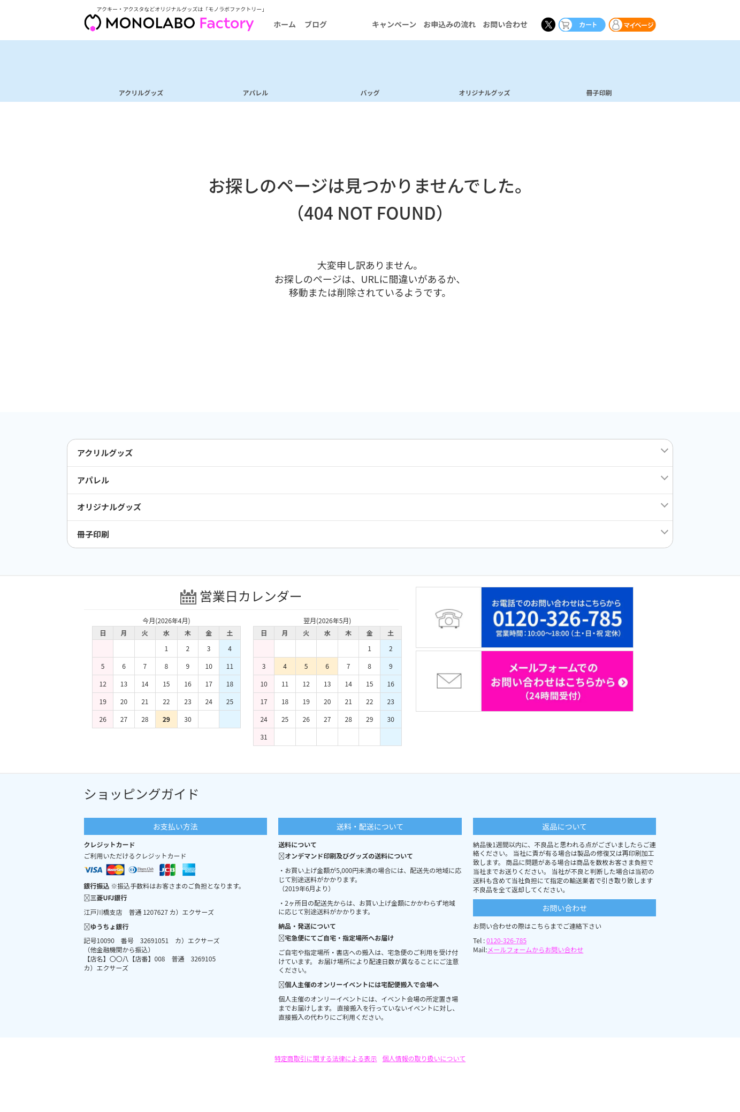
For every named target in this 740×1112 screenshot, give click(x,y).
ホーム (284, 24)
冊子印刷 (599, 92)
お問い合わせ (505, 24)
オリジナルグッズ (484, 92)
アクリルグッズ (141, 92)
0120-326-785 (506, 945)
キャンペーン (394, 24)
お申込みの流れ (449, 24)
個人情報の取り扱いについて (424, 1063)
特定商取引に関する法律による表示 (325, 1063)
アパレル (256, 92)
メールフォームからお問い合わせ (535, 954)
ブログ (315, 24)
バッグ (369, 92)
